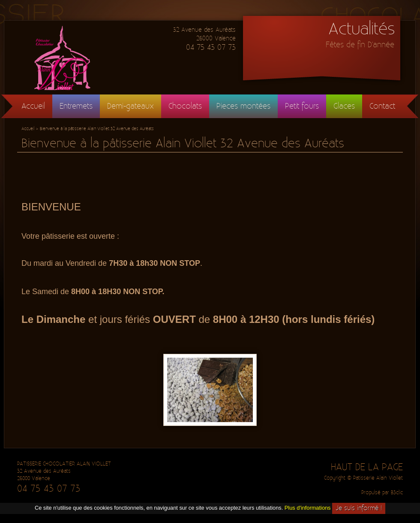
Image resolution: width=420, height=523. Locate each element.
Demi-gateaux (130, 106)
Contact (382, 106)
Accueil (33, 106)
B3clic (397, 493)
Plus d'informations (308, 508)
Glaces (344, 106)
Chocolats (185, 106)
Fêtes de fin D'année (360, 44)
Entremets (76, 106)
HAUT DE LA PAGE (367, 467)
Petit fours (302, 106)
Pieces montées (243, 106)
